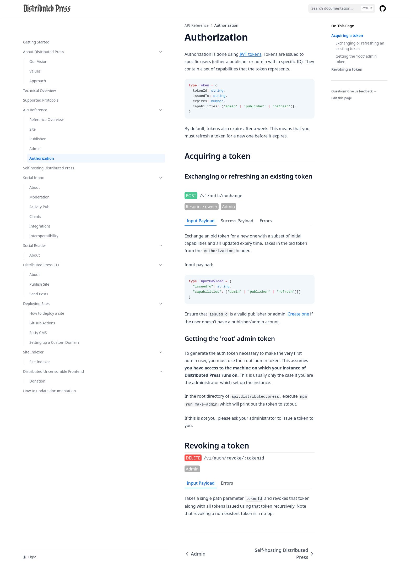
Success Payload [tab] (149, 204)
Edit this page (341, 98)
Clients (35, 199)
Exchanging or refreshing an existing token (360, 46)
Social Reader (49, 228)
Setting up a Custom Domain (46, 328)
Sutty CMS (38, 315)
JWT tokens (162, 54)
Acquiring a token (347, 35)
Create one (210, 290)
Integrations (40, 209)
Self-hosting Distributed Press (48, 151)
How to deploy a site (46, 296)
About (34, 170)
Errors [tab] (177, 204)
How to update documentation (36, 388)
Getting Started (36, 25)
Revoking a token (346, 69)
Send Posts (38, 277)
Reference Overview (46, 102)
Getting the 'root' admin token (356, 59)
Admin (35, 131)
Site (32, 112)
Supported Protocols (40, 83)
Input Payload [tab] (112, 204)
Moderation (39, 180)
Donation (37, 375)
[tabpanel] (205, 255)
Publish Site (39, 267)
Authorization (41, 141)
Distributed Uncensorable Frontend (49, 363)
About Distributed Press (49, 34)
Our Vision (38, 44)
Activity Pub (39, 189)
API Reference (49, 93)
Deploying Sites (49, 286)
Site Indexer (49, 340)
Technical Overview (39, 73)
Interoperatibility (43, 219)
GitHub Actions (42, 306)
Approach (37, 64)
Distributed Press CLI (49, 248)
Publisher (37, 122)
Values (35, 54)
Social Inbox (49, 160)
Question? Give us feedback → (354, 91)
